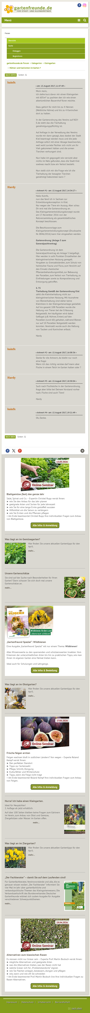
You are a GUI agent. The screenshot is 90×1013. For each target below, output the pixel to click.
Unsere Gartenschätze (17, 573)
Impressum (11, 1002)
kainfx (11, 82)
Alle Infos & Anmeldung (45, 525)
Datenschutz (27, 1002)
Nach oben (10, 437)
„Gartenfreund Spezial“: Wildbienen (26, 642)
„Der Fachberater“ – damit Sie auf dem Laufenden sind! (35, 877)
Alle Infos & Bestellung (45, 670)
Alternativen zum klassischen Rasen (27, 954)
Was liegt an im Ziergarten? (20, 843)
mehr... (8, 903)
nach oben (77, 1008)
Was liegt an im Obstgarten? (20, 684)
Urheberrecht (44, 1002)
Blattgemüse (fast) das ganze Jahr (25, 494)
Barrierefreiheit (62, 1002)
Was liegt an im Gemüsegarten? (22, 539)
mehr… (31, 550)
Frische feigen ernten (18, 753)
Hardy (11, 187)
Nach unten (11, 75)
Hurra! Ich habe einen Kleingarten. (24, 801)
